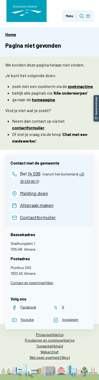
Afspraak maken (37, 205)
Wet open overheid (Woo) (50, 357)
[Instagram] (65, 320)
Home (10, 34)
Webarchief (49, 352)
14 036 (34, 173)
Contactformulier (38, 217)
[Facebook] (23, 307)
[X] (58, 307)
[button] (96, 97)
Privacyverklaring (49, 334)
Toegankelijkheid (49, 346)
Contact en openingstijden (32, 282)
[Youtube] (22, 320)
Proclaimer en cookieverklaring (49, 340)
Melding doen (34, 193)
